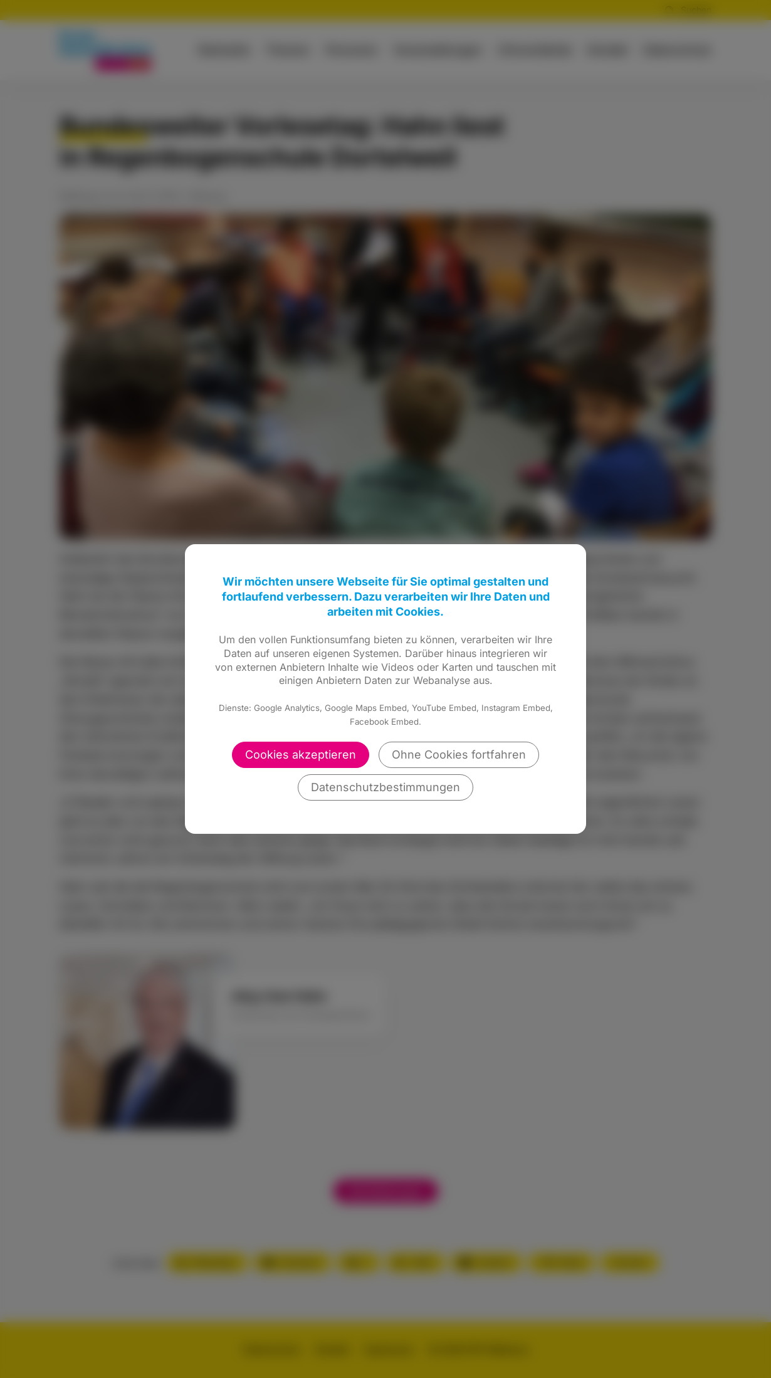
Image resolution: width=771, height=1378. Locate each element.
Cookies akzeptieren (300, 754)
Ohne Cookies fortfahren (459, 754)
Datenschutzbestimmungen (385, 787)
